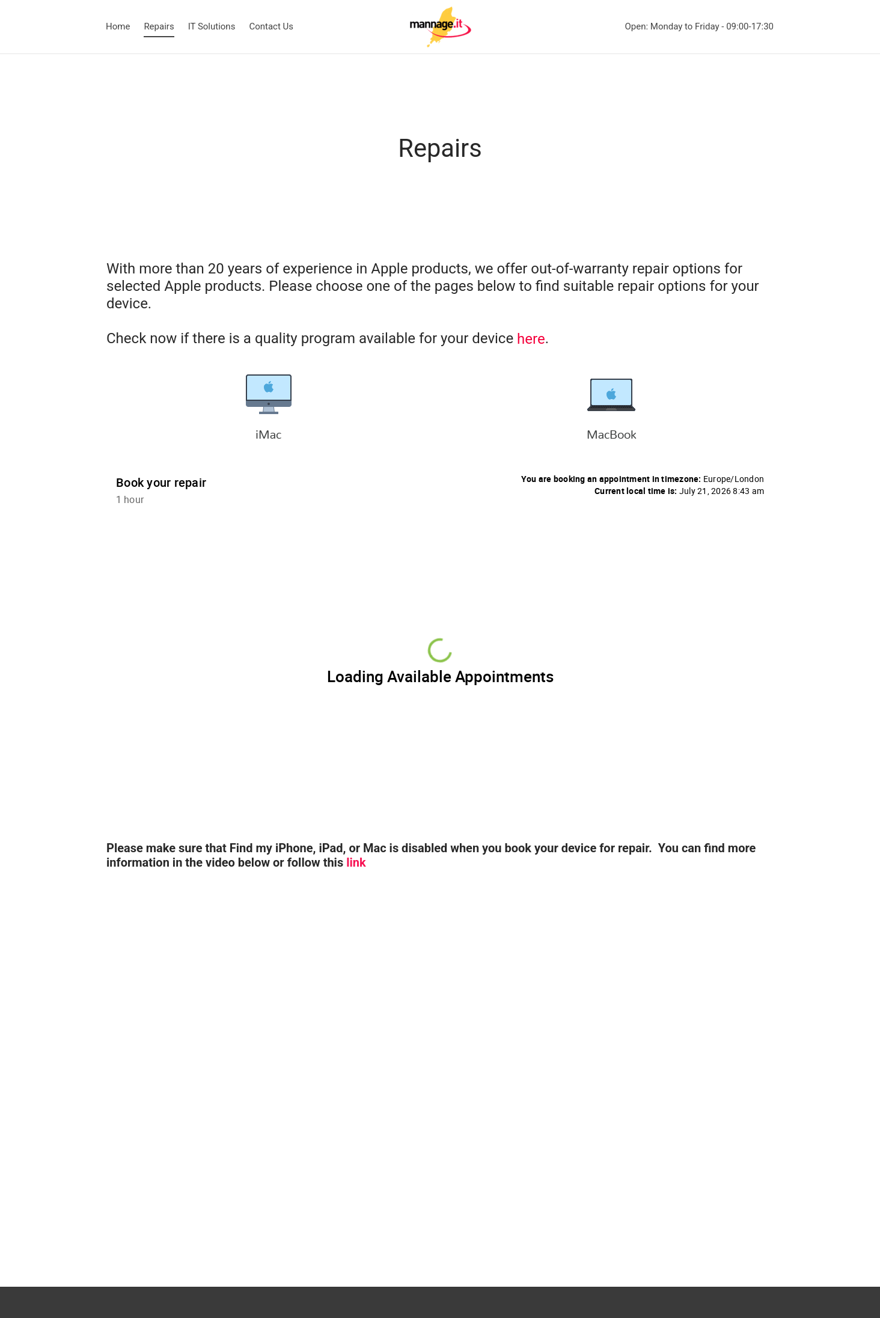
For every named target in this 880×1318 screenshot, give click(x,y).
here (531, 339)
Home (118, 26)
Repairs (159, 26)
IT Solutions (212, 26)
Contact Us (271, 26)
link (355, 862)
